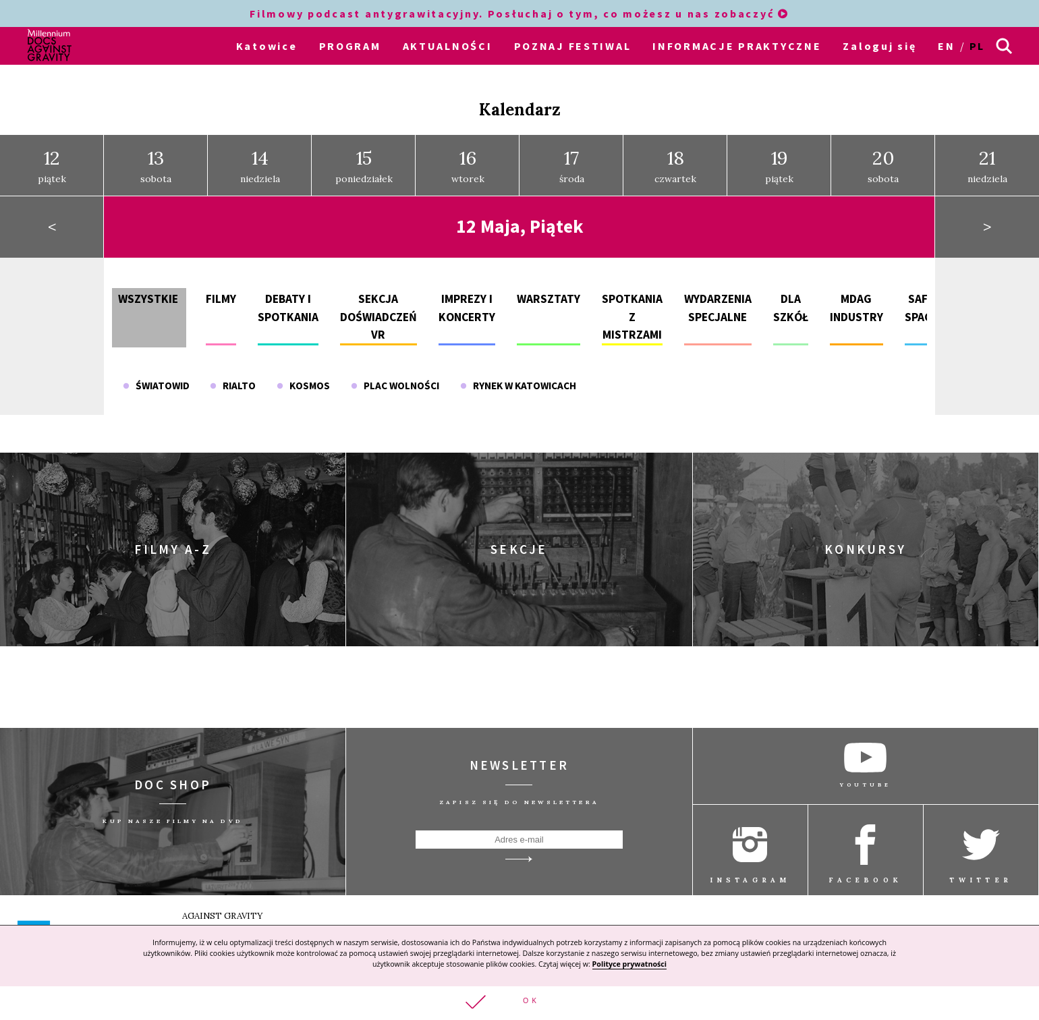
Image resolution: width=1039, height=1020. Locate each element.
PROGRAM (350, 46)
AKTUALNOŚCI (448, 46)
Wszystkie (148, 298)
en (946, 46)
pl (977, 46)
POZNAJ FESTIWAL (572, 46)
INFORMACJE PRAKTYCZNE (736, 46)
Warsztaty (548, 298)
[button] (519, 1003)
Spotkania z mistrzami (632, 316)
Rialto (233, 385)
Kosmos (303, 385)
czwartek (675, 166)
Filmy (221, 298)
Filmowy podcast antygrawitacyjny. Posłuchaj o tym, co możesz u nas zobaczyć (519, 13)
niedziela (260, 166)
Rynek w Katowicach (518, 385)
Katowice (267, 46)
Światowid (156, 385)
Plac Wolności (395, 385)
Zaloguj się (879, 46)
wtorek (467, 166)
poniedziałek (364, 166)
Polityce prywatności (629, 963)
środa (571, 166)
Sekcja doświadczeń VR (378, 316)
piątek (52, 166)
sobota (155, 166)
